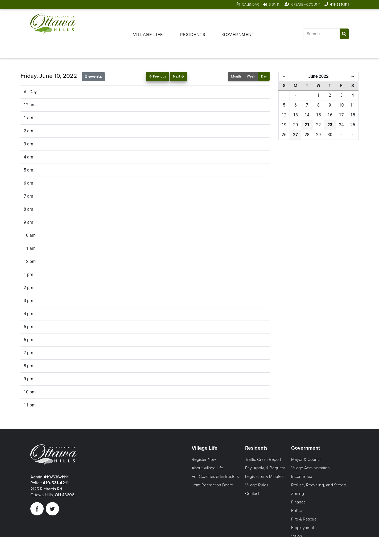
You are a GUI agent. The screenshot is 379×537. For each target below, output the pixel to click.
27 (295, 134)
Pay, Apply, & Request (265, 468)
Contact (252, 493)
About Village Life (207, 468)
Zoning (297, 493)
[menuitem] (148, 33)
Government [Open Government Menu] (238, 34)
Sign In (274, 4)
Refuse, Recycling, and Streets (319, 485)
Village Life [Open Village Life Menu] (148, 34)
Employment (302, 527)
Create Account (305, 4)
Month (236, 76)
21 (306, 124)
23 (329, 124)
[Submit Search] (344, 34)
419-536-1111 (56, 477)
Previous (157, 76)
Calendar (250, 4)
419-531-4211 (56, 483)
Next (178, 76)
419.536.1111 (339, 4)
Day (264, 76)
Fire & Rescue (304, 519)
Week (251, 76)
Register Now (204, 459)
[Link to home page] (53, 34)
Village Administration (310, 468)
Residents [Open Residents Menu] (192, 34)
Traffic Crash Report (263, 459)
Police (296, 510)
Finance (298, 502)
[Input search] (321, 34)
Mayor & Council (306, 459)
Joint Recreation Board (212, 485)
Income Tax (301, 476)
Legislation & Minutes (264, 476)
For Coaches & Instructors (215, 476)
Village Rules (256, 485)
